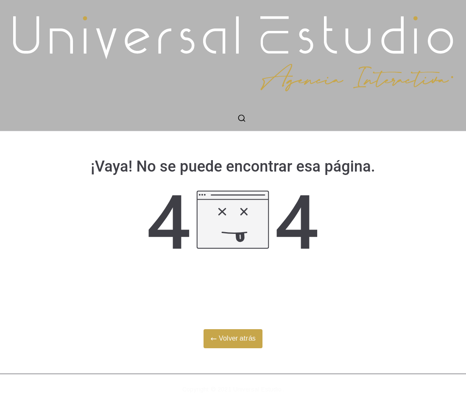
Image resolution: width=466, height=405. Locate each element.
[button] (448, 11)
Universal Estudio (257, 389)
